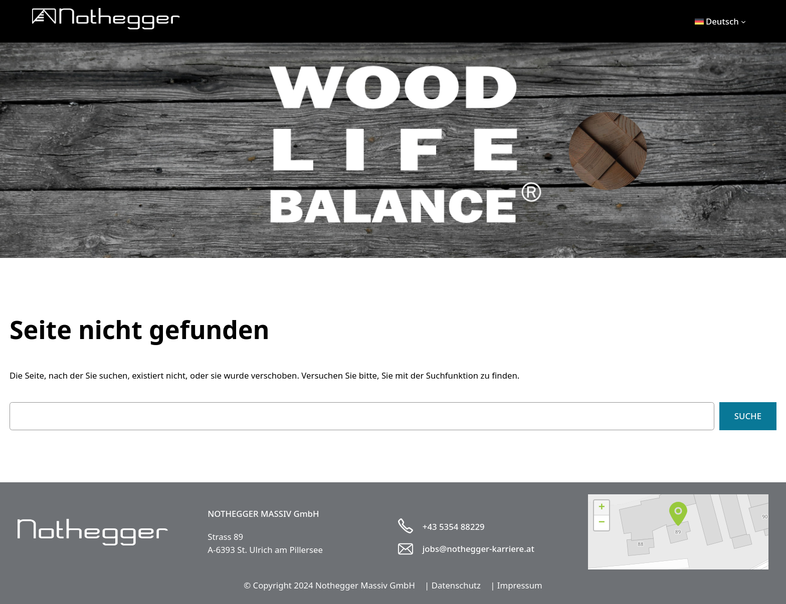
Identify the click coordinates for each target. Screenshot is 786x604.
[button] (678, 514)
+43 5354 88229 (454, 526)
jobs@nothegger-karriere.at (478, 548)
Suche (747, 416)
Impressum (519, 585)
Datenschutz (456, 585)
